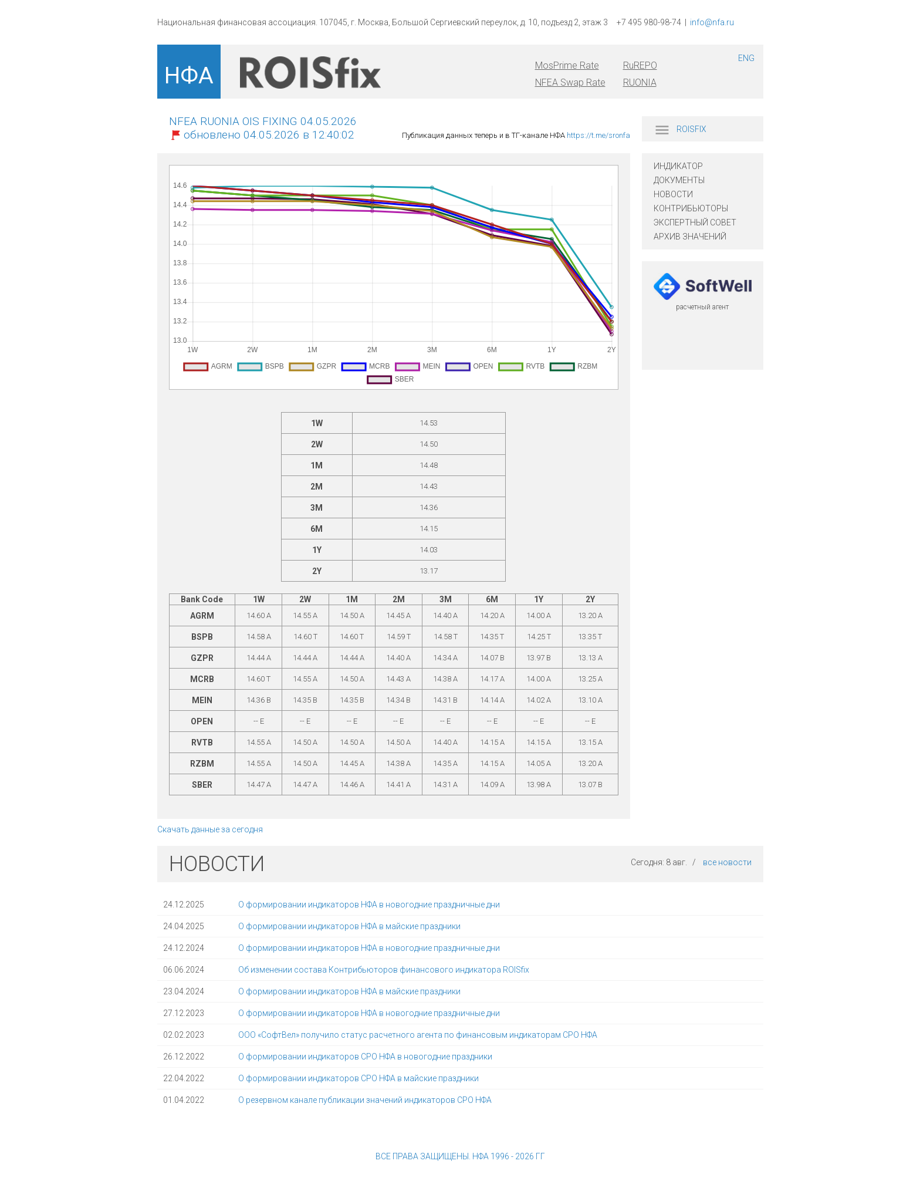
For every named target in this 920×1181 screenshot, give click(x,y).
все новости (727, 862)
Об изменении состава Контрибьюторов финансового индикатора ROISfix (383, 969)
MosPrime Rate (567, 65)
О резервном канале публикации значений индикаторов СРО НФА (365, 1100)
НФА (189, 75)
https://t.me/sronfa (598, 135)
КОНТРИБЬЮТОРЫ (691, 208)
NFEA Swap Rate (570, 82)
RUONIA (640, 82)
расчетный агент (702, 307)
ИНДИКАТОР (678, 166)
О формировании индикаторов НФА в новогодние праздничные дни (369, 904)
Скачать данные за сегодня (210, 829)
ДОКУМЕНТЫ (679, 180)
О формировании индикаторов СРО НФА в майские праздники (358, 1078)
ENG (746, 58)
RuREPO (640, 65)
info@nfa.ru (712, 22)
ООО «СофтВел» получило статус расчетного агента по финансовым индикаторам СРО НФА (417, 1035)
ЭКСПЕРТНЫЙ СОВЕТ (695, 222)
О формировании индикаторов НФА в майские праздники (349, 926)
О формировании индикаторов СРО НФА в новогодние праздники (365, 1056)
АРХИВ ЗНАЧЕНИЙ (690, 236)
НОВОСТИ (673, 194)
